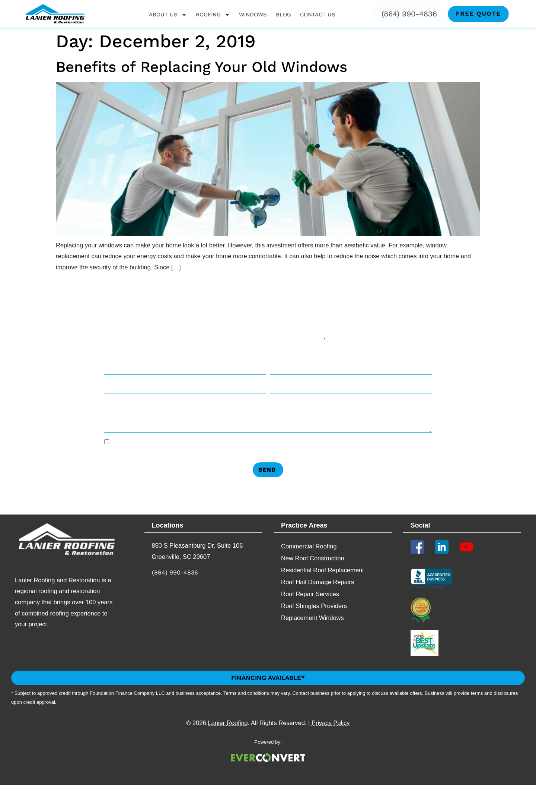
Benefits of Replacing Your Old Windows (201, 67)
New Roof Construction (312, 558)
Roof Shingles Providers (314, 605)
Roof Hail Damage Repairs (317, 582)
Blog (283, 14)
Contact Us (317, 14)
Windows (253, 14)
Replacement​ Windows (312, 617)
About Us (168, 14)
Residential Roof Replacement (322, 570)
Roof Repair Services (310, 594)
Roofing (213, 14)
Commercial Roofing (308, 546)
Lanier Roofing (35, 580)
